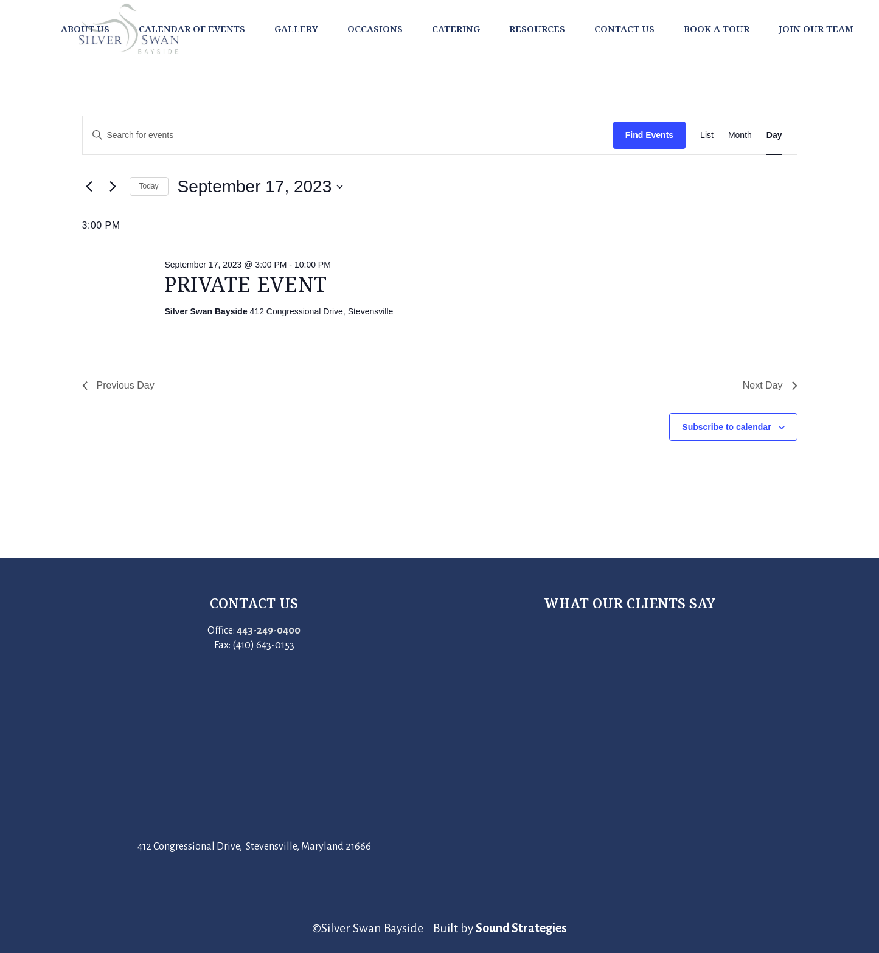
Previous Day (118, 385)
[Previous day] (89, 186)
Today (149, 186)
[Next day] (113, 186)
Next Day (770, 385)
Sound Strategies (521, 928)
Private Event (245, 284)
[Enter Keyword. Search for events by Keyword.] (348, 135)
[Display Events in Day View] (774, 135)
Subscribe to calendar (726, 427)
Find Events (649, 135)
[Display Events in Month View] (740, 135)
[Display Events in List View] (707, 135)
